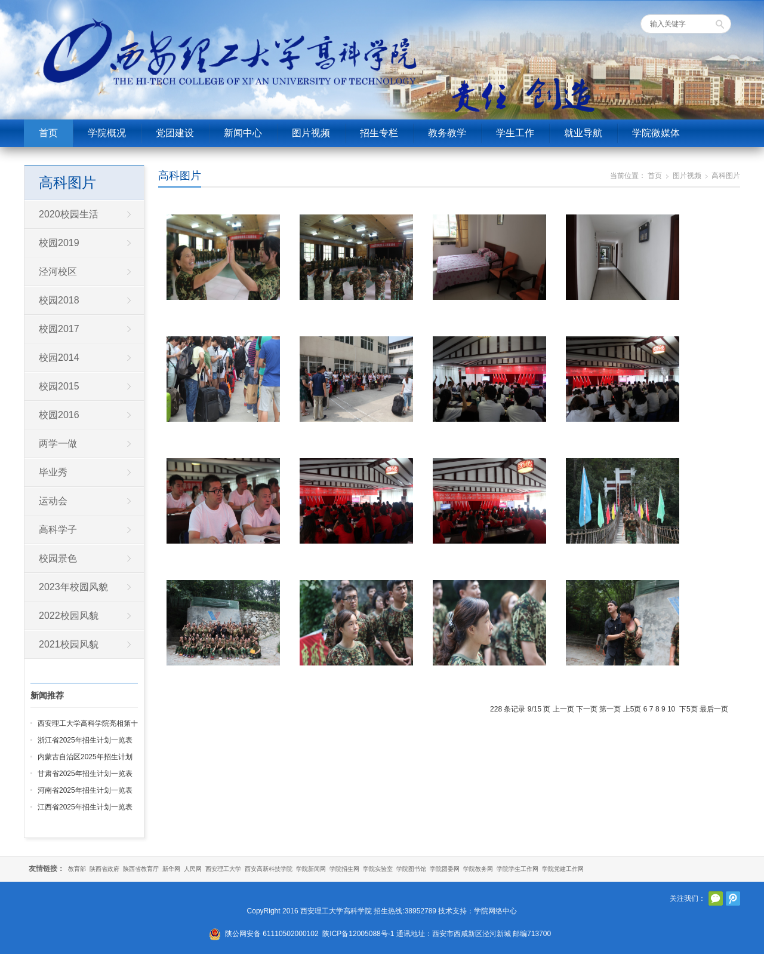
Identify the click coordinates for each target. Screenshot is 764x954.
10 (671, 709)
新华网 (171, 869)
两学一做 (58, 443)
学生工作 (515, 133)
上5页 (632, 709)
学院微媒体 (656, 133)
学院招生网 (344, 869)
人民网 (193, 869)
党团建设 (175, 133)
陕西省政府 (104, 869)
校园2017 (59, 329)
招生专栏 (379, 133)
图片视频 (311, 133)
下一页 (586, 709)
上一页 (563, 709)
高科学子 (58, 529)
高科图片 (179, 176)
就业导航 (583, 133)
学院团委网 (445, 869)
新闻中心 (243, 133)
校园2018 (59, 300)
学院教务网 (478, 869)
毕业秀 (53, 472)
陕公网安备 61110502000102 (272, 934)
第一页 (610, 709)
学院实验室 (378, 869)
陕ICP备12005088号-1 (358, 934)
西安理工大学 (223, 869)
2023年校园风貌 (73, 587)
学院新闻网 (311, 869)
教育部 (77, 869)
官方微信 (715, 898)
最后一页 (714, 709)
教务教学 (447, 133)
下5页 (688, 709)
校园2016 (59, 415)
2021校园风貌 (68, 644)
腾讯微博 (733, 898)
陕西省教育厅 (141, 869)
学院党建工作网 (563, 869)
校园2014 (59, 357)
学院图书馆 (411, 869)
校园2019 (59, 243)
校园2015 (59, 386)
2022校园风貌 (68, 616)
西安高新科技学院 (268, 869)
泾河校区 (58, 271)
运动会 (53, 501)
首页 (48, 133)
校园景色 (58, 558)
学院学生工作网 (517, 869)
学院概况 (107, 133)
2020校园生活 (68, 214)
